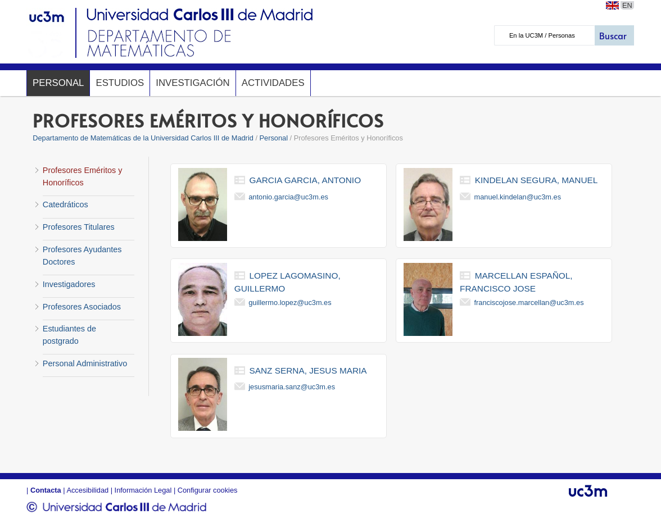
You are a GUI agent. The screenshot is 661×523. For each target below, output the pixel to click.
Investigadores (69, 284)
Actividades (273, 83)
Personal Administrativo (85, 363)
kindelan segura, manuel (536, 180)
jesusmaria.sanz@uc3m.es (291, 387)
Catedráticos (65, 204)
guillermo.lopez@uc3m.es (289, 302)
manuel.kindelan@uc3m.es (518, 197)
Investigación (192, 83)
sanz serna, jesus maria (308, 370)
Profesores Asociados (82, 306)
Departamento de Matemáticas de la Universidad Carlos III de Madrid (143, 138)
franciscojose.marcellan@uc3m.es (529, 302)
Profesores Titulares (79, 226)
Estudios (120, 83)
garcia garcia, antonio (305, 180)
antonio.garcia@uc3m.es (288, 197)
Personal (58, 83)
